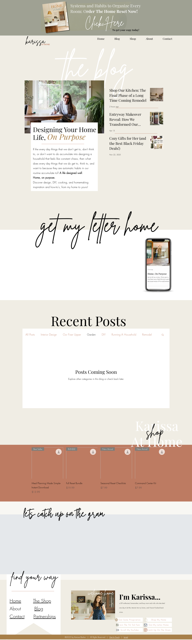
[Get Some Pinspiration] (130, 620)
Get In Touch (114, 637)
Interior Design (49, 334)
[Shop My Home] (159, 620)
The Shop (42, 601)
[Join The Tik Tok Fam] (130, 625)
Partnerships (44, 616)
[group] (99, 472)
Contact (17, 616)
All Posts (30, 334)
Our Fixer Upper (72, 334)
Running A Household (124, 334)
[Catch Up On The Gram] (159, 630)
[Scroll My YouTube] (130, 630)
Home (15, 601)
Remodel (147, 334)
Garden (91, 334)
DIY (104, 334)
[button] (162, 335)
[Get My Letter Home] (159, 625)
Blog (38, 608)
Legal (126, 637)
